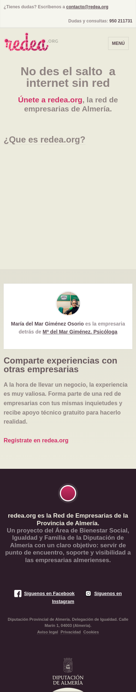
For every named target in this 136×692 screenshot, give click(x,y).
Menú (118, 43)
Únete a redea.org (50, 99)
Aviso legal (47, 632)
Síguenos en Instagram (86, 597)
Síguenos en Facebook (49, 593)
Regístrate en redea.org (36, 440)
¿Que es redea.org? (44, 139)
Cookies (91, 632)
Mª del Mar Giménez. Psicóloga (80, 332)
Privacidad (71, 632)
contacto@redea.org (87, 6)
